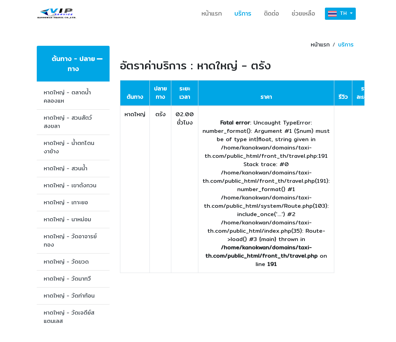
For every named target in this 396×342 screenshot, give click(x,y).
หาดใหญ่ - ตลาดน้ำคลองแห (67, 96)
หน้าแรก (211, 13)
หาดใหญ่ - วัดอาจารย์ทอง (70, 240)
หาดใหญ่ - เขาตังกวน (70, 185)
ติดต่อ (271, 13)
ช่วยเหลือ (303, 13)
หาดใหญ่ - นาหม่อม (67, 219)
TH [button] (338, 13)
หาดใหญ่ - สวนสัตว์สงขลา (68, 121)
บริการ (242, 13)
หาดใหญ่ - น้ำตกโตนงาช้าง (69, 147)
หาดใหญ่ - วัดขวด (66, 261)
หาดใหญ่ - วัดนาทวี (67, 278)
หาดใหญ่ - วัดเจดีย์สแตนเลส (69, 316)
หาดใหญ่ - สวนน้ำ (65, 168)
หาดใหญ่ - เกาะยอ (66, 202)
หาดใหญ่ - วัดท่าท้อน (69, 295)
